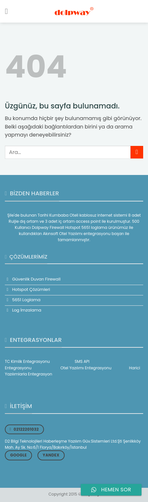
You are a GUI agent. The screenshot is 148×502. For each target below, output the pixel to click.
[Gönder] (137, 152)
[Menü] (9, 11)
